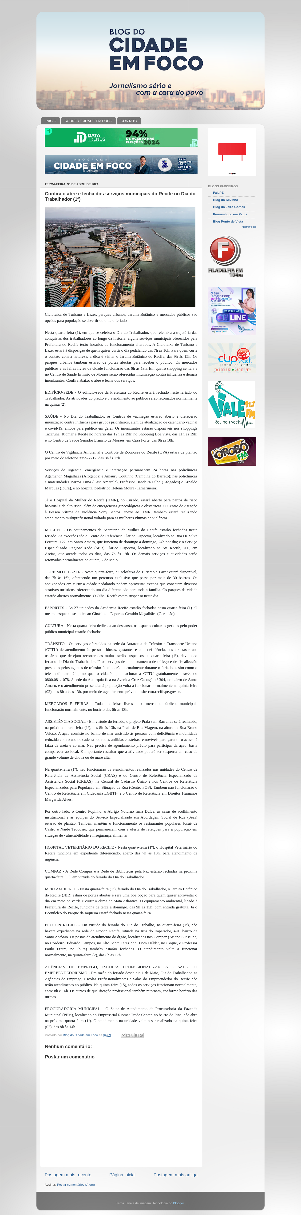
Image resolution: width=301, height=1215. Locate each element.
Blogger (178, 1203)
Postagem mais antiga (176, 1174)
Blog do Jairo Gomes (229, 207)
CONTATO (128, 121)
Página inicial (122, 1174)
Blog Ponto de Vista (228, 221)
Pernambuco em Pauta (230, 214)
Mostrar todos (249, 227)
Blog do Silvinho (225, 200)
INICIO (51, 121)
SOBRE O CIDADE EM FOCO (88, 121)
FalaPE (218, 192)
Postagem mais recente (68, 1174)
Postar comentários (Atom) (76, 1184)
